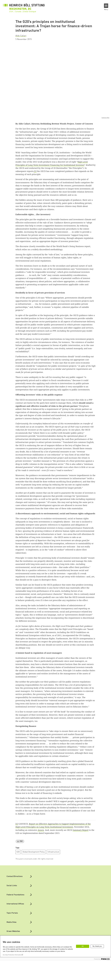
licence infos (105, 117)
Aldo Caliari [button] (20, 36)
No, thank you (97, 946)
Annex (41, 830)
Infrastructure (53, 852)
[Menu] (106, 5)
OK (83, 946)
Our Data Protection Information (12, 955)
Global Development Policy (34, 852)
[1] (35, 171)
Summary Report (81, 830)
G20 (18, 852)
